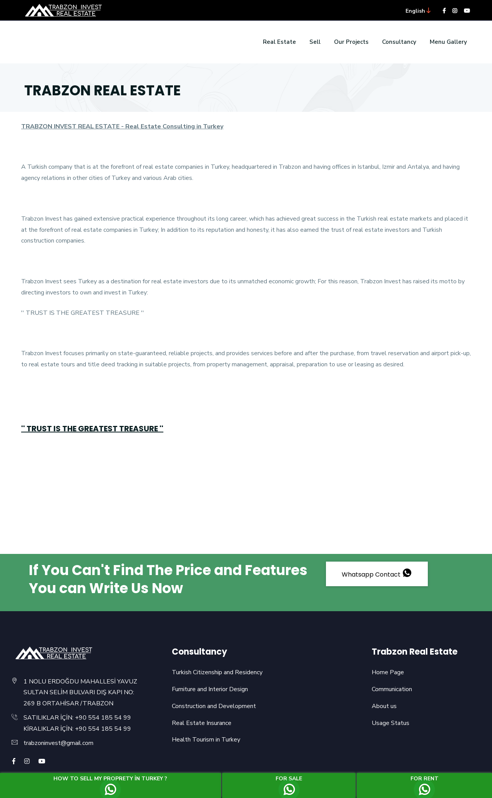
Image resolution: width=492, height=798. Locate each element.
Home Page (388, 672)
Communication (392, 689)
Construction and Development (214, 706)
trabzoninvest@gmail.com (58, 743)
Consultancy (399, 42)
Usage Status (390, 723)
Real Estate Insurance (201, 723)
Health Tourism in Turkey (206, 739)
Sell (315, 42)
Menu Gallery (448, 42)
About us (384, 706)
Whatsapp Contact (377, 574)
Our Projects (351, 42)
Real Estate (279, 42)
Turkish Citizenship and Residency (217, 672)
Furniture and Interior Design (210, 689)
